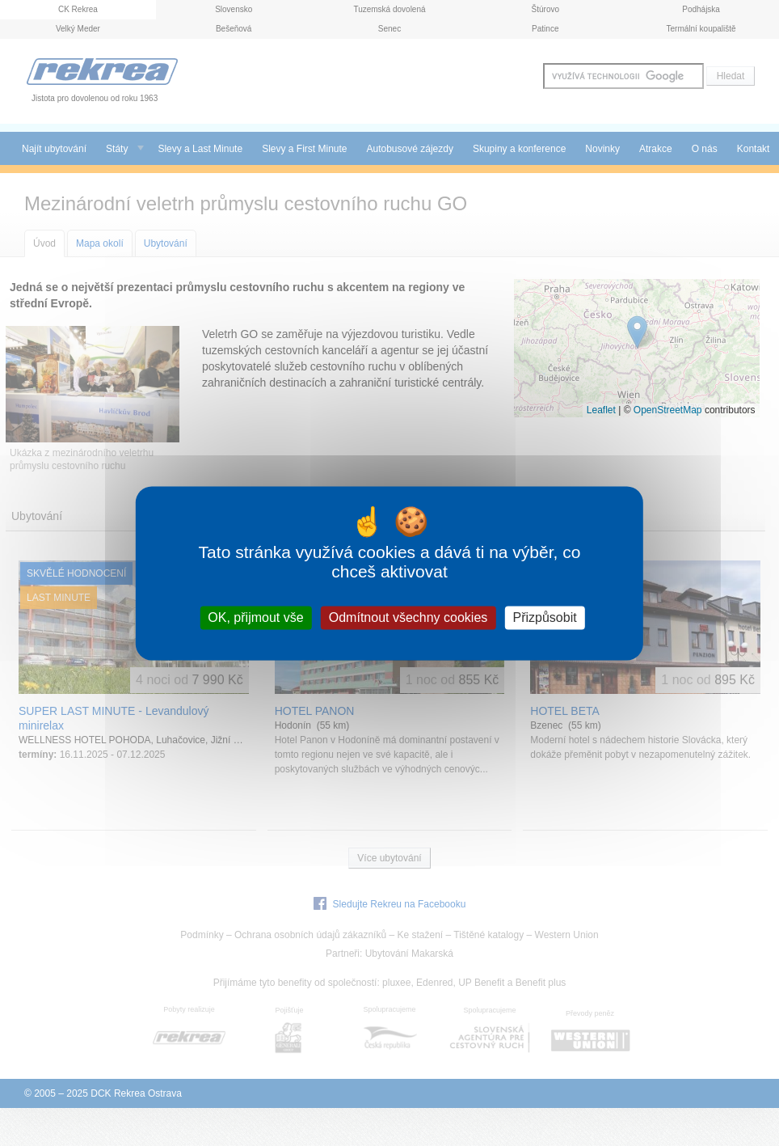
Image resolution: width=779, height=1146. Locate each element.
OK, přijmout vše (255, 617)
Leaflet (601, 410)
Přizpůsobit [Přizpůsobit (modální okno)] (544, 617)
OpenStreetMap (668, 410)
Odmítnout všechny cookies (408, 617)
